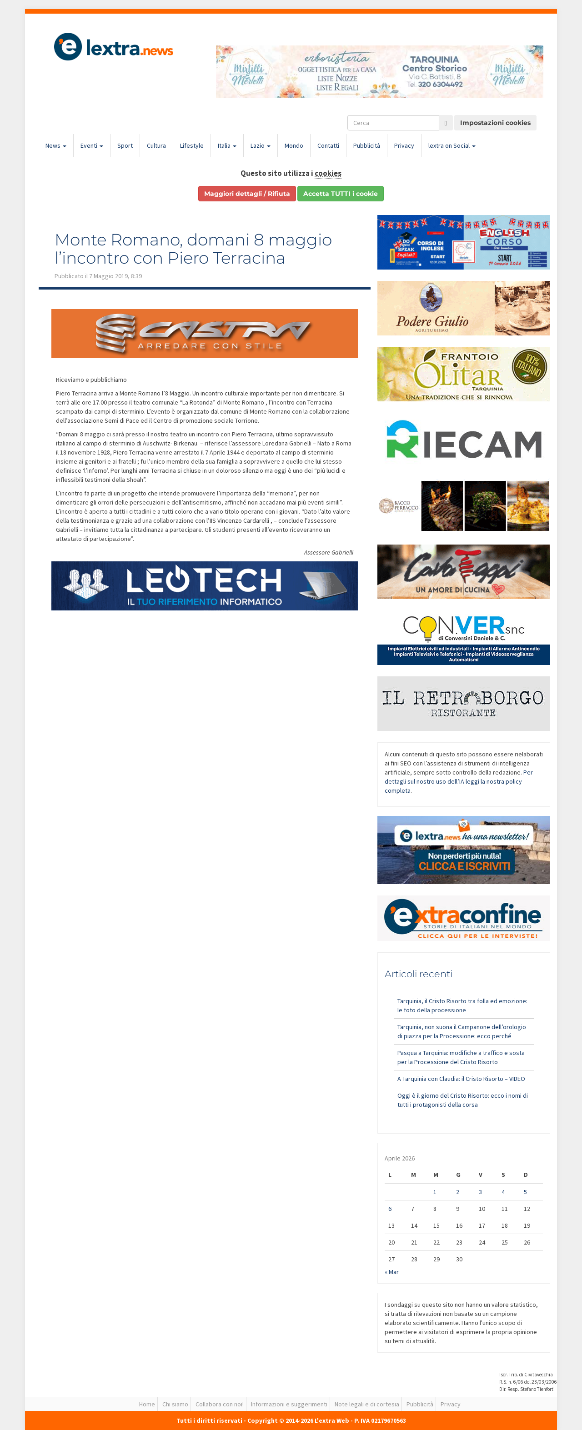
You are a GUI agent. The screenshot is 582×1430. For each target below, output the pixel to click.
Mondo (294, 145)
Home (147, 1404)
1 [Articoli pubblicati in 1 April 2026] (434, 1192)
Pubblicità (366, 145)
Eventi (91, 145)
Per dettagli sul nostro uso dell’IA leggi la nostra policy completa (459, 781)
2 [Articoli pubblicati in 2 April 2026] (457, 1192)
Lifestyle (192, 145)
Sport (125, 145)
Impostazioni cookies (495, 123)
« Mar (392, 1272)
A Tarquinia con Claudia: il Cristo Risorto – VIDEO (461, 1079)
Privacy (404, 145)
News (55, 145)
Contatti (328, 145)
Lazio (261, 145)
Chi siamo (175, 1404)
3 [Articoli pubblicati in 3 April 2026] (480, 1192)
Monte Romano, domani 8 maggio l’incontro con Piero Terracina (193, 249)
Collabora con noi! (220, 1404)
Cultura (156, 145)
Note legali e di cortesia (367, 1404)
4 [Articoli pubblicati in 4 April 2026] (503, 1192)
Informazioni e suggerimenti (289, 1404)
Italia (227, 145)
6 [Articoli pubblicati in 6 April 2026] (389, 1209)
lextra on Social (452, 145)
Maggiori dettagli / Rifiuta (247, 194)
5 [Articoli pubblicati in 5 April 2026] (525, 1192)
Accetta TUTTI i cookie (340, 194)
